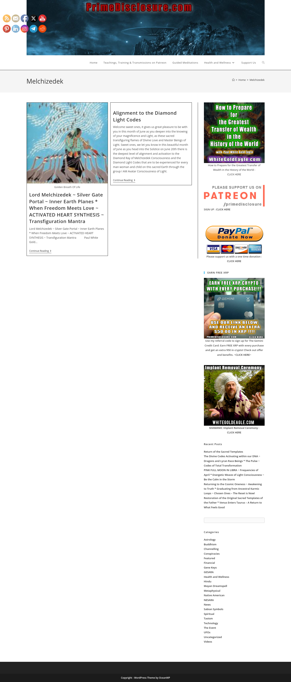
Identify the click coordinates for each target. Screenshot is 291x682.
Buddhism (210, 544)
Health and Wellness (216, 577)
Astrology (210, 539)
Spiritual (209, 614)
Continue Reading (40, 251)
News (207, 604)
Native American (214, 595)
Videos (208, 641)
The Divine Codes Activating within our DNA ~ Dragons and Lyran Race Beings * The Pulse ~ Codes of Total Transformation (232, 460)
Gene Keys (210, 567)
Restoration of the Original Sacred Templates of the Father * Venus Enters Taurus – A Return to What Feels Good (233, 502)
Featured (209, 558)
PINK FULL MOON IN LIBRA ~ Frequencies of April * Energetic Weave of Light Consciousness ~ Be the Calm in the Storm (234, 474)
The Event (210, 628)
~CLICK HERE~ (242, 355)
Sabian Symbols (213, 609)
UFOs (207, 632)
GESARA (209, 572)
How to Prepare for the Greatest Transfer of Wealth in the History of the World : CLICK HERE (234, 169)
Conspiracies (212, 553)
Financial (209, 563)
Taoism (208, 618)
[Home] (233, 80)
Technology (211, 623)
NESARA (209, 600)
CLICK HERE (223, 209)
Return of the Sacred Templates (223, 451)
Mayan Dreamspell (215, 586)
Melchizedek (257, 80)
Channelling (211, 549)
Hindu (207, 581)
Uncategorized (213, 637)
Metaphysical (212, 590)
